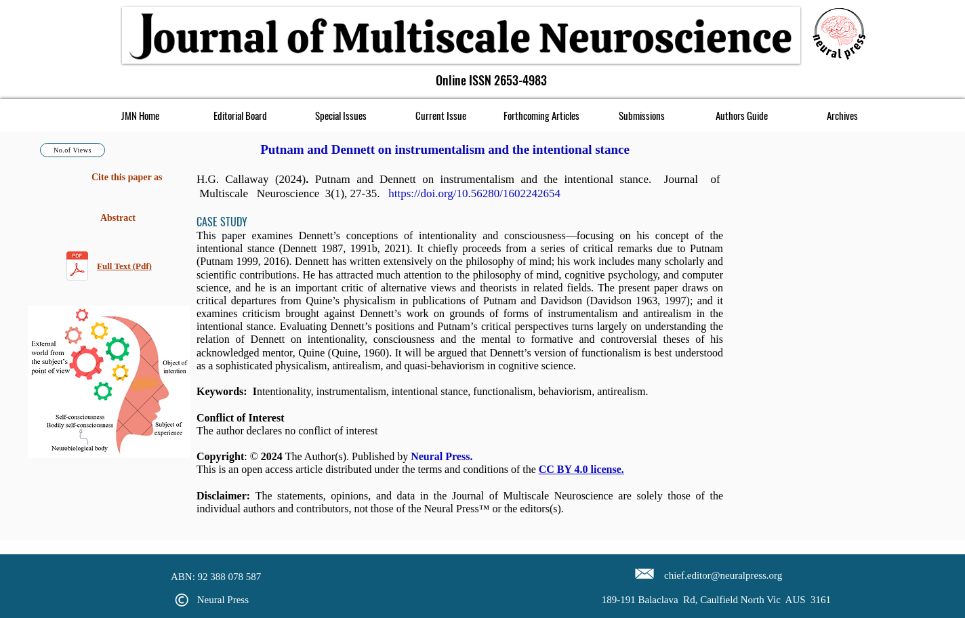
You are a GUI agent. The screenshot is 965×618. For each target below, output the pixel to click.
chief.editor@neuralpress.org (723, 575)
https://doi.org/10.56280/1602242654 (474, 193)
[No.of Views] (72, 150)
